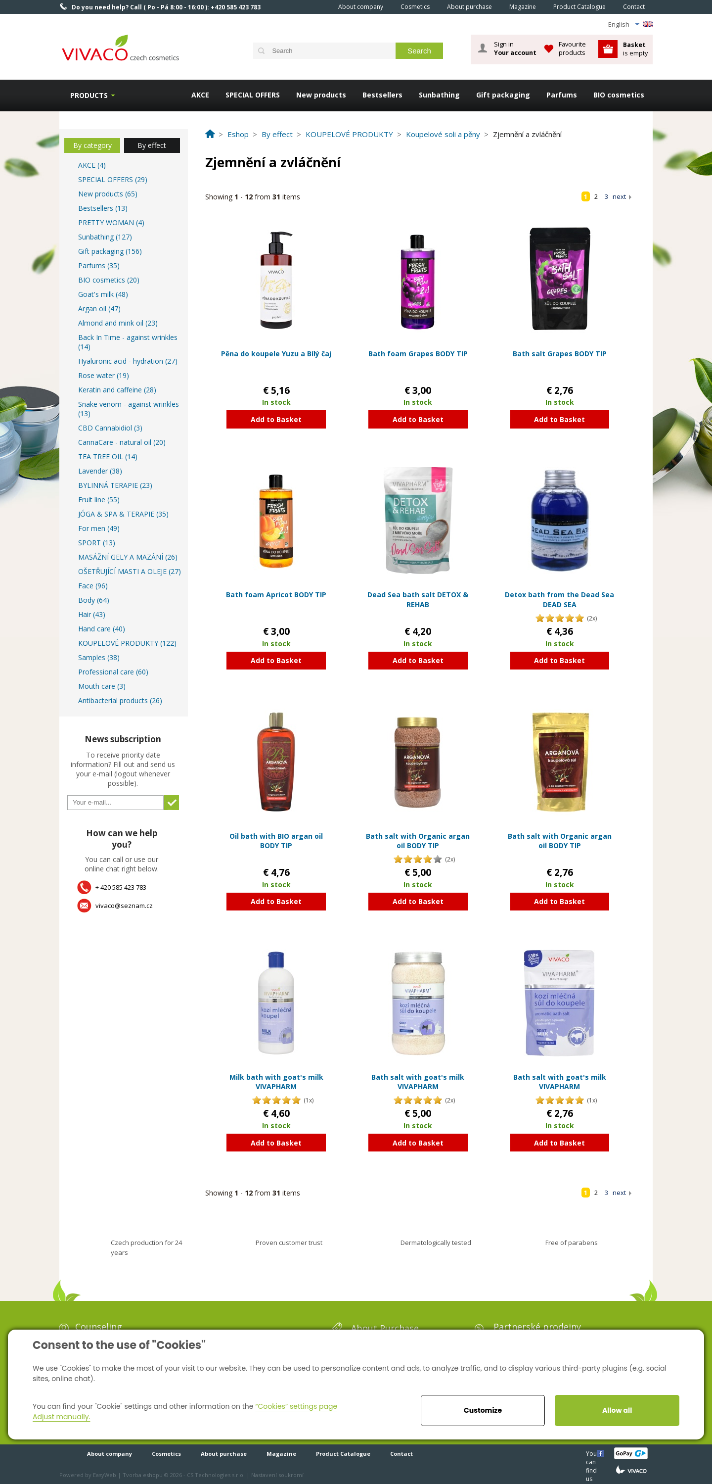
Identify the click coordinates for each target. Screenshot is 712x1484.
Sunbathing (439, 94)
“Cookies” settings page (296, 1406)
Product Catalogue (579, 6)
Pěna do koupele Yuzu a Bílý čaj (276, 353)
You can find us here (592, 1453)
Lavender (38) (100, 471)
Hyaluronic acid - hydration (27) (128, 361)
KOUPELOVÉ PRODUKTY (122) (127, 643)
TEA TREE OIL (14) (107, 456)
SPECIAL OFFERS (252, 94)
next (619, 196)
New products (321, 94)
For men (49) (99, 528)
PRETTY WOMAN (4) (111, 222)
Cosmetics (415, 6)
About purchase (469, 6)
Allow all (617, 1410)
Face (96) (93, 585)
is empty (635, 49)
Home (316, 6)
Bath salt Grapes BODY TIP (560, 353)
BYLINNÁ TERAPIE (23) (115, 485)
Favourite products (572, 48)
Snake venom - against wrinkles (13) (128, 408)
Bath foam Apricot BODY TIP (276, 594)
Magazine (522, 6)
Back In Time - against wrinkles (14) (128, 342)
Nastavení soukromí (277, 1475)
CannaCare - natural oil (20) (122, 442)
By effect (151, 145)
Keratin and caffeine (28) (117, 389)
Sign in (515, 48)
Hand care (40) (101, 628)
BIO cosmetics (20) (108, 280)
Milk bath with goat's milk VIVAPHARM (276, 1082)
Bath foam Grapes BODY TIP (418, 353)
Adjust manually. (61, 1417)
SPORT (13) (96, 542)
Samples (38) (99, 657)
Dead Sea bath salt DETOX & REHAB (417, 599)
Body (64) (93, 600)
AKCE (200, 94)
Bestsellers (382, 94)
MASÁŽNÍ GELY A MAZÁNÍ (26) (128, 557)
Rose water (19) (103, 375)
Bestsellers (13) (103, 208)
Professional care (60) (113, 671)
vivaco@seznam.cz (124, 905)
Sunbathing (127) (105, 236)
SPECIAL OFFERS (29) (112, 179)
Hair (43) (91, 614)
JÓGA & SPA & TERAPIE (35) (123, 514)
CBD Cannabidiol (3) (110, 427)
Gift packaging (503, 94)
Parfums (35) (99, 265)
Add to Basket (276, 419)
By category (92, 145)
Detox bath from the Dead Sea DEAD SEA (559, 599)
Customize (483, 1410)
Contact (634, 6)
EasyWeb (104, 1475)
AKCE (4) (92, 165)
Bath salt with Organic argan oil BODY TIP (418, 841)
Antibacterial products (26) (120, 700)
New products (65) (107, 193)
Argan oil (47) (99, 308)
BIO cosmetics (618, 94)
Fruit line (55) (99, 499)
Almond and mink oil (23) (118, 323)
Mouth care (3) (102, 686)
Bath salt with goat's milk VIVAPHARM (417, 1082)
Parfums (561, 94)
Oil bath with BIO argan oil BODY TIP (276, 841)
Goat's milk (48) (103, 294)
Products (89, 95)
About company (360, 6)
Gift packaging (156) (110, 251)
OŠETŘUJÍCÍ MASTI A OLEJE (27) (129, 571)
